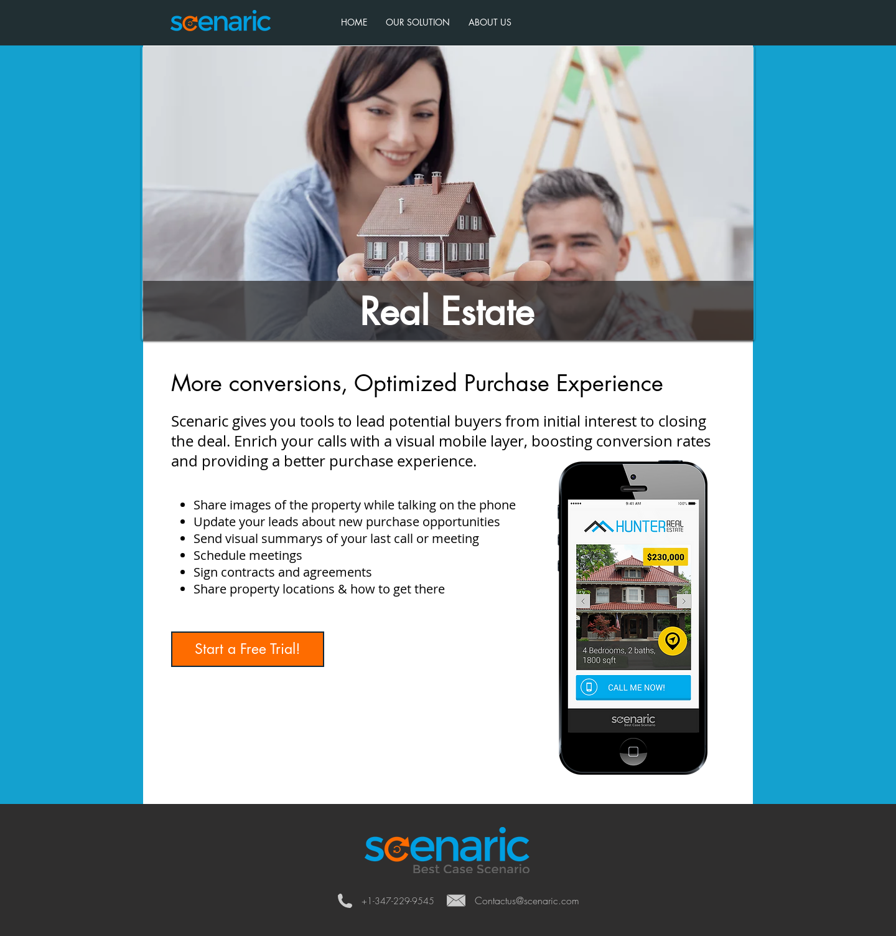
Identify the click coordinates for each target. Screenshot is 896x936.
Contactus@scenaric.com (527, 900)
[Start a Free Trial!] (247, 649)
